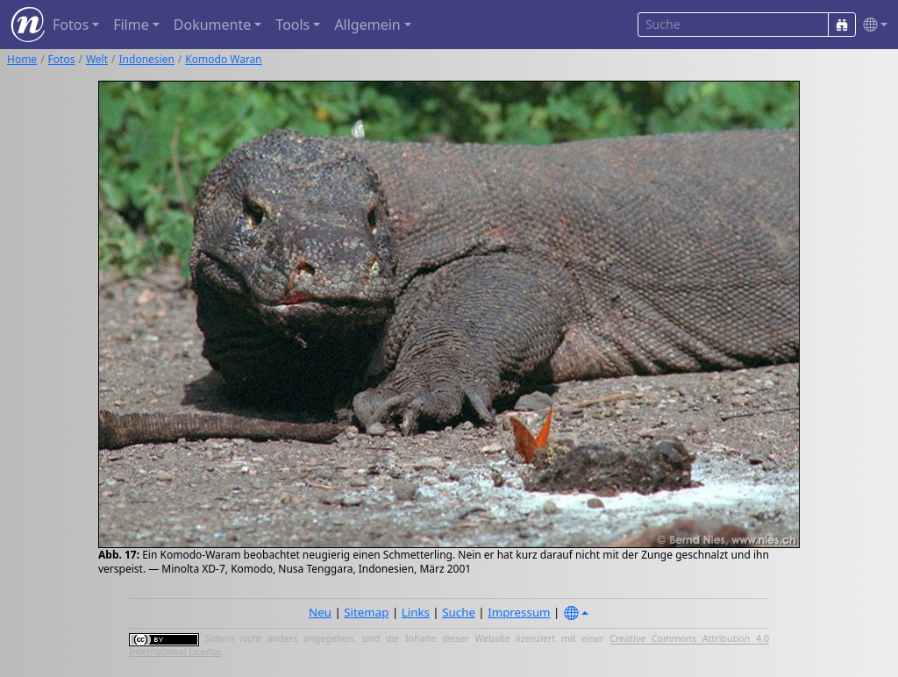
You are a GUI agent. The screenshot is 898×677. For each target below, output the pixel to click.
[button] (871, 25)
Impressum (519, 612)
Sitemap (366, 612)
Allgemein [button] (367, 24)
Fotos (61, 59)
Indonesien (147, 59)
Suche (458, 612)
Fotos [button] (71, 24)
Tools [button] (292, 24)
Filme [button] (131, 24)
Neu (320, 612)
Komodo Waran (223, 59)
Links (416, 612)
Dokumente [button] (212, 24)
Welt (97, 59)
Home (22, 59)
